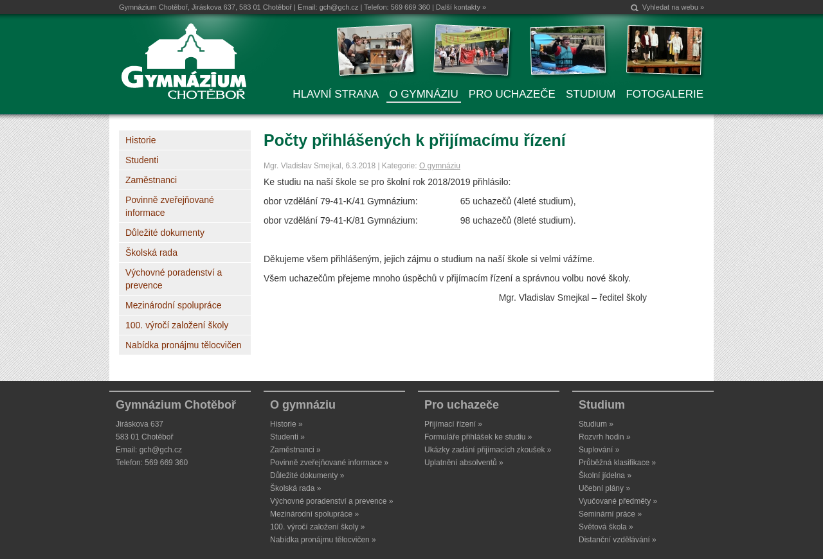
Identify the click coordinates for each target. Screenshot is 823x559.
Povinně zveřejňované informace (169, 206)
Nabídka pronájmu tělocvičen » (323, 539)
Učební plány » (604, 488)
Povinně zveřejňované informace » (329, 462)
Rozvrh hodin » (605, 436)
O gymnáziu (439, 165)
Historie (140, 140)
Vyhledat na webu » (673, 7)
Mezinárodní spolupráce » (314, 514)
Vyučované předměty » (618, 501)
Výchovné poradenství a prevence (173, 278)
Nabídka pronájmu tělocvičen (183, 345)
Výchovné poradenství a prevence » (331, 501)
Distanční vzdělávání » (617, 539)
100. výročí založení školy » (317, 526)
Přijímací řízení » (453, 424)
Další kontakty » (461, 7)
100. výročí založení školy (176, 325)
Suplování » (599, 449)
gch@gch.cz (339, 7)
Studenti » (287, 436)
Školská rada (151, 252)
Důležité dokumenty (164, 232)
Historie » (286, 424)
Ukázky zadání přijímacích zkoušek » (487, 449)
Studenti (141, 160)
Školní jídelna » (605, 475)
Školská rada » (295, 488)
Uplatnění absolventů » (463, 462)
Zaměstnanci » (295, 449)
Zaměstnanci (151, 180)
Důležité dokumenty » (307, 475)
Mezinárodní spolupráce (173, 305)
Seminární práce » (610, 514)
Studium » (596, 424)
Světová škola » (606, 526)
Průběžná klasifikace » (617, 462)
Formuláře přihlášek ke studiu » (478, 436)
